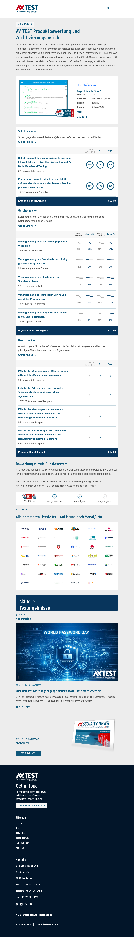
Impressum (45, 915)
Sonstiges (36, 685)
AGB (18, 915)
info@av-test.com (31, 884)
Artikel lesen (25, 707)
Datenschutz (30, 915)
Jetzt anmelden (29, 753)
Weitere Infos (27, 142)
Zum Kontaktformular (32, 805)
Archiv (82, 117)
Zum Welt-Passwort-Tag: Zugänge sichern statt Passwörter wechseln (58, 691)
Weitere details (25, 509)
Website (83, 112)
